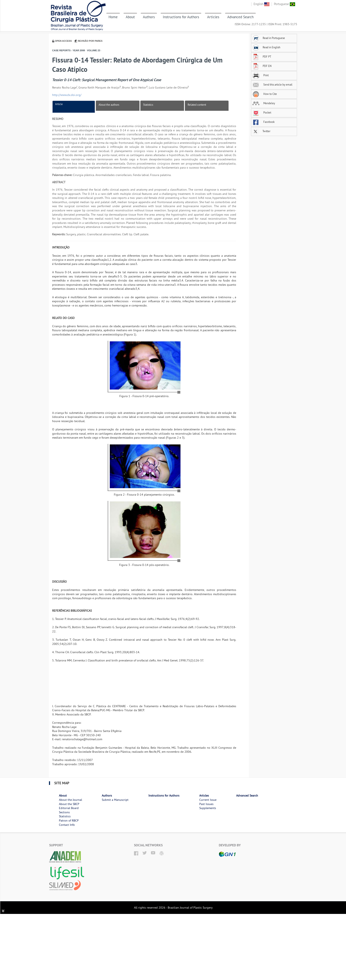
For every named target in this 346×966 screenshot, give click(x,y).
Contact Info (67, 825)
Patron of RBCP (69, 820)
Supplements (207, 808)
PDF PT (261, 56)
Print (260, 75)
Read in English (266, 47)
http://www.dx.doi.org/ (66, 95)
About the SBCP (69, 804)
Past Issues (206, 804)
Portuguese (284, 4)
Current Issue (207, 800)
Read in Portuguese (268, 38)
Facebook (263, 121)
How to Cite (264, 94)
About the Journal (70, 800)
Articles (213, 17)
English (261, 4)
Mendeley (263, 103)
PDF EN (262, 66)
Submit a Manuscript (115, 800)
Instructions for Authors (181, 17)
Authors (149, 17)
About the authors (109, 104)
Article (59, 104)
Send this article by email (272, 84)
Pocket (261, 112)
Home (113, 17)
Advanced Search (240, 17)
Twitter (261, 131)
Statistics (148, 104)
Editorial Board (69, 808)
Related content (197, 104)
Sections (64, 812)
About (130, 17)
